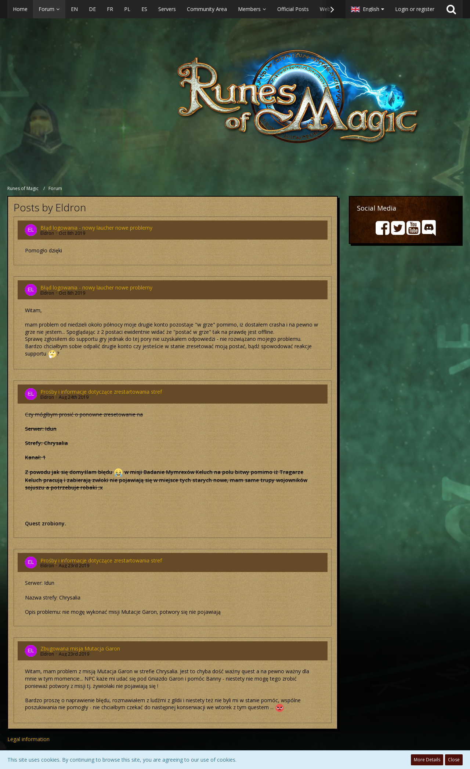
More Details (427, 760)
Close (454, 760)
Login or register (414, 9)
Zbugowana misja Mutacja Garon (80, 648)
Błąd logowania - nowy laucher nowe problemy (96, 227)
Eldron (47, 233)
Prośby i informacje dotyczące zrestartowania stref (101, 391)
